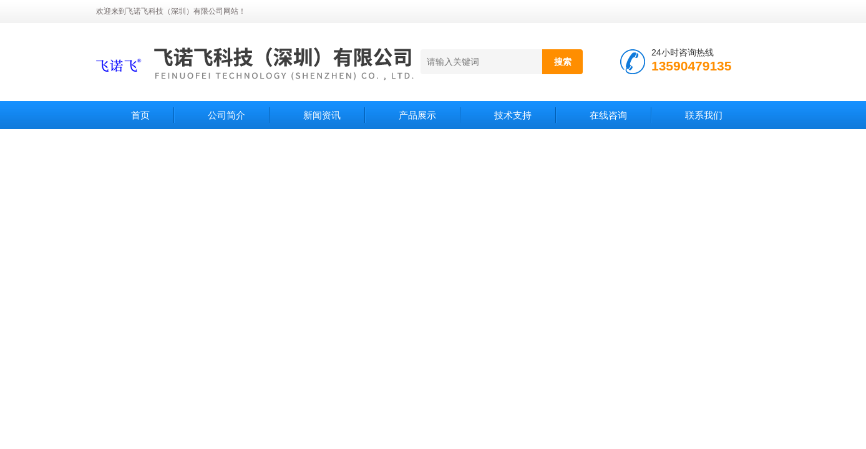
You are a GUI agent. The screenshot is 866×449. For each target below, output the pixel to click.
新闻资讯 (322, 115)
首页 (140, 115)
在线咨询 (608, 115)
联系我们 (703, 115)
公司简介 (226, 115)
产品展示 (417, 115)
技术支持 (513, 115)
